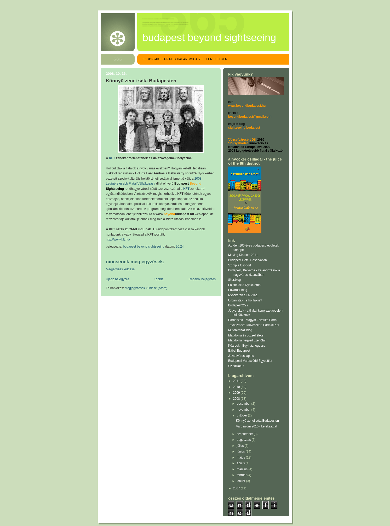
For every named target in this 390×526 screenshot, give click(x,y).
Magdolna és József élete (245, 335)
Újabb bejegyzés (117, 279)
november (244, 409)
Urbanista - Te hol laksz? (245, 300)
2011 (237, 381)
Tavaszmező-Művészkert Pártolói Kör (253, 325)
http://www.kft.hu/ (118, 239)
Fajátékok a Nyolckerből (244, 285)
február (242, 475)
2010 (237, 387)
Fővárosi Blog (237, 290)
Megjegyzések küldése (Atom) (146, 288)
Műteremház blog (240, 330)
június (241, 451)
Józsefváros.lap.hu (241, 356)
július (241, 446)
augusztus (244, 440)
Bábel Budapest (239, 350)
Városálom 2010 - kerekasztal (256, 426)
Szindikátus (236, 366)
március (243, 469)
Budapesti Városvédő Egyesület (250, 361)
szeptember (245, 434)
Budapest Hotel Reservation (247, 260)
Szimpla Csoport (239, 265)
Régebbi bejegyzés (202, 279)
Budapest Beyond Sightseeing (209, 37)
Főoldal (159, 279)
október (242, 415)
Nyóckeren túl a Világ (242, 295)
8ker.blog (234, 280)
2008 (237, 399)
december (244, 403)
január (241, 481)
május (241, 457)
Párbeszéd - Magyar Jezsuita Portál (252, 320)
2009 (237, 392)
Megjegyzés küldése (120, 269)
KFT (186, 189)
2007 (237, 488)
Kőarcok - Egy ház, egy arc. (247, 345)
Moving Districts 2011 (243, 255)
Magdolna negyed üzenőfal (246, 340)
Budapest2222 (238, 305)
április (241, 463)
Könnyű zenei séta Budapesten (257, 420)
